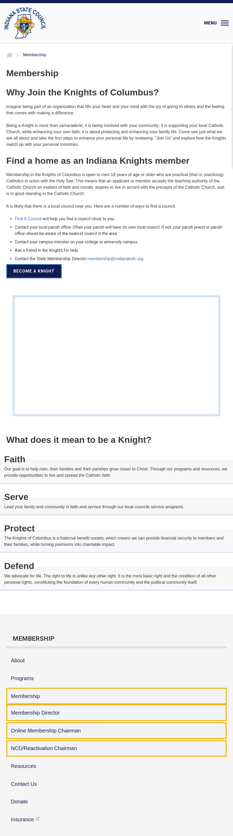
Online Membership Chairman (46, 731)
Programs (22, 678)
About (18, 660)
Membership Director (35, 713)
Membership (25, 696)
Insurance (22, 819)
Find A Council (28, 219)
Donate (19, 801)
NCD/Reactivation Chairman (44, 748)
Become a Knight (34, 271)
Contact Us (24, 784)
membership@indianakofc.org (115, 259)
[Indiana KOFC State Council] (25, 23)
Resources (23, 766)
